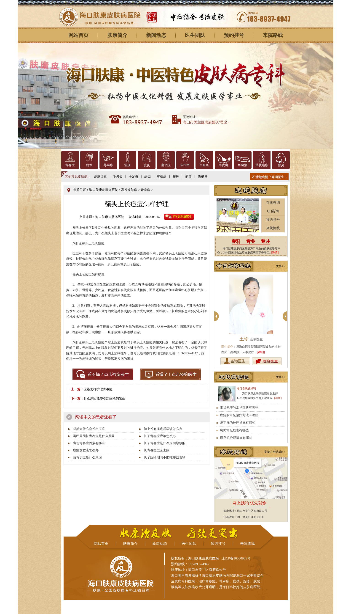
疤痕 (188, 176)
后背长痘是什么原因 (87, 457)
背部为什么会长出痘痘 (89, 429)
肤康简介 (117, 35)
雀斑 (176, 176)
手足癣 (133, 176)
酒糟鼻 (202, 176)
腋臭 (281, 165)
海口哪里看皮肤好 (184, 575)
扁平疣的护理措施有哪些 (237, 422)
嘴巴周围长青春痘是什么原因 (94, 436)
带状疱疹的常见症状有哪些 (239, 407)
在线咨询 (273, 202)
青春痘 (70, 165)
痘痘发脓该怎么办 (86, 450)
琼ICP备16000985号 (236, 558)
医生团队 (195, 35)
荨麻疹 (108, 165)
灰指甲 (185, 165)
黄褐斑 (161, 176)
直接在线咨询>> (274, 452)
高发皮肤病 (129, 190)
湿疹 (127, 165)
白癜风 (204, 165)
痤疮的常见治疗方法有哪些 (239, 415)
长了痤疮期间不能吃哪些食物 (164, 457)
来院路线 (273, 35)
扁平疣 (166, 165)
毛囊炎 (118, 176)
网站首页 (78, 35)
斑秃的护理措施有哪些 (236, 438)
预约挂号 (234, 35)
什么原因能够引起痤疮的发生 (104, 398)
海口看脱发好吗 (246, 388)
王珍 (251, 338)
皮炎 (147, 165)
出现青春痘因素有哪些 (89, 443)
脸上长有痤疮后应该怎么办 (163, 429)
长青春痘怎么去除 (156, 450)
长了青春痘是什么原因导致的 (164, 443)
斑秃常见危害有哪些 (234, 430)
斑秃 (147, 176)
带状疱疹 (261, 165)
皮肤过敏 (100, 176)
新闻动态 (156, 35)
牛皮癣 (223, 165)
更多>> (280, 266)
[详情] (275, 252)
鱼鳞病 (242, 165)
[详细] (261, 352)
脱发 (89, 165)
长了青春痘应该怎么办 (160, 436)
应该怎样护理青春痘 (98, 389)
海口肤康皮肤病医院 (103, 190)
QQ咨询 (273, 211)
